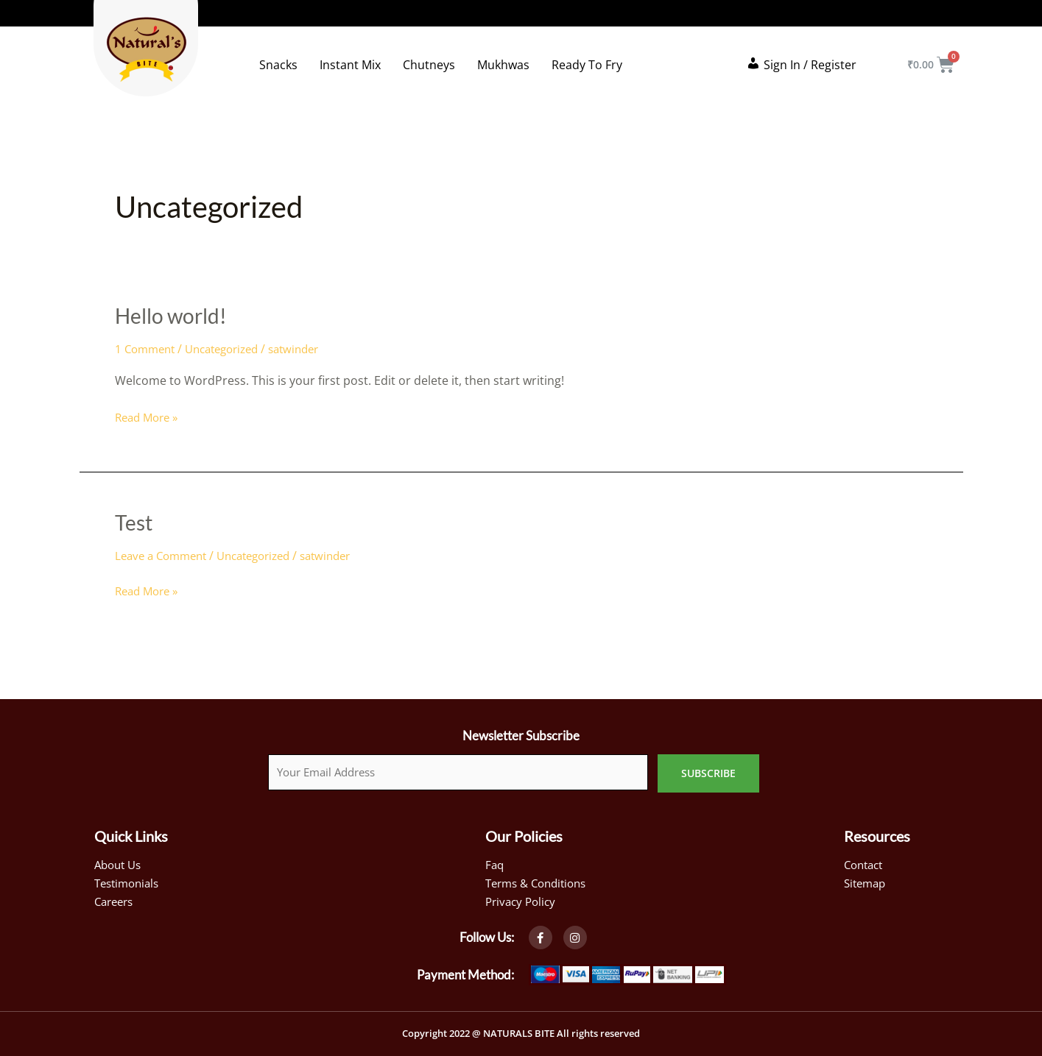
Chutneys (429, 65)
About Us (120, 861)
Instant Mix (350, 65)
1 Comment (147, 349)
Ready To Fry (587, 65)
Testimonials (129, 880)
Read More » (149, 416)
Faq (495, 861)
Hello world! (175, 315)
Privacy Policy (522, 899)
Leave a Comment (164, 556)
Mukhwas (503, 65)
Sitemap (867, 880)
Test (135, 521)
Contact (865, 861)
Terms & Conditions (540, 880)
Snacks (278, 65)
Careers (116, 899)
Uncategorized (231, 349)
